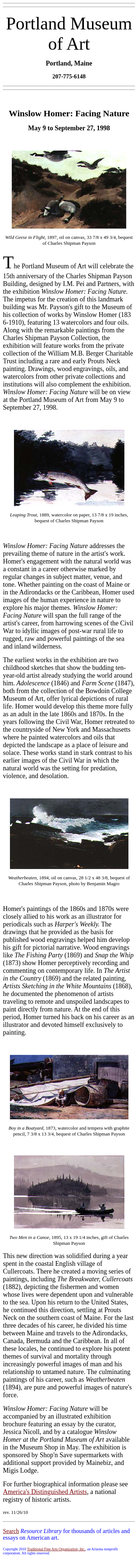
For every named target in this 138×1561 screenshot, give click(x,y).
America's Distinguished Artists (45, 1491)
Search (11, 1531)
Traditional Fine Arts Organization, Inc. (56, 1549)
